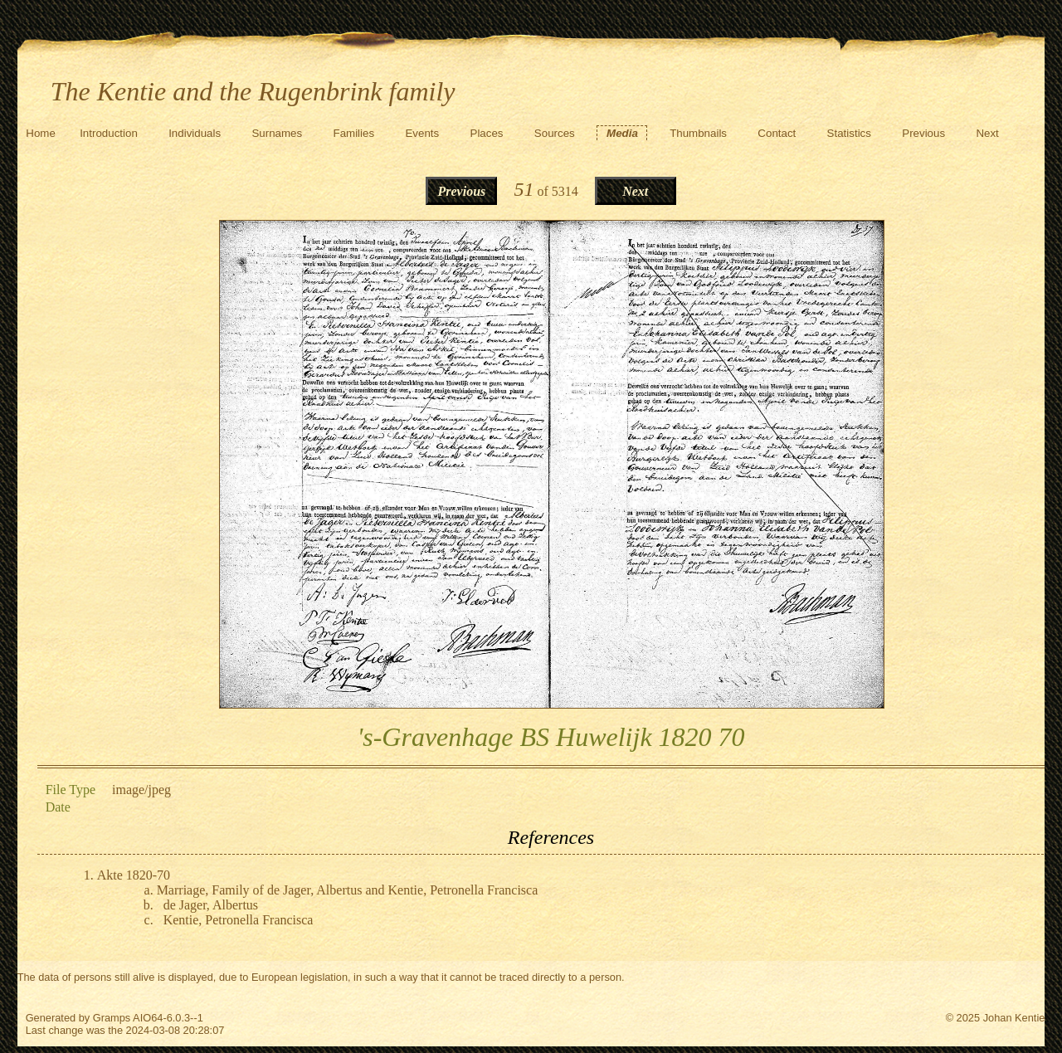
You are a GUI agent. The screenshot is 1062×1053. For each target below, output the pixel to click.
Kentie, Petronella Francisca (238, 920)
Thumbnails (698, 133)
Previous (923, 133)
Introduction (109, 133)
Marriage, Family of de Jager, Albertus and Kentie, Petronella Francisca (347, 890)
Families (354, 133)
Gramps (112, 1018)
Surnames (276, 133)
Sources (554, 133)
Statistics (849, 133)
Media (622, 133)
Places (487, 133)
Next (987, 133)
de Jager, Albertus (210, 905)
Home (41, 133)
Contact (777, 133)
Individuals (194, 133)
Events (422, 133)
